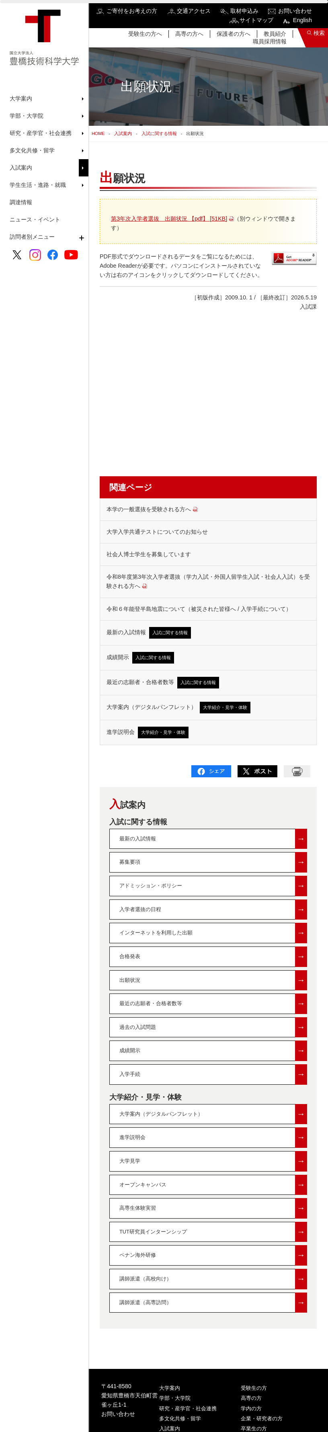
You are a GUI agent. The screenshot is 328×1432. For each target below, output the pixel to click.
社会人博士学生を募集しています (149, 554)
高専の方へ (189, 34)
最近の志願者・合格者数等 (163, 682)
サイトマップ (256, 20)
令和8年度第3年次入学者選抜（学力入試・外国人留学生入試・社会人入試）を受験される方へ (208, 581)
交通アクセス (194, 11)
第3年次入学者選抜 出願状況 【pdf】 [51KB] (169, 218)
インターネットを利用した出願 (213, 933)
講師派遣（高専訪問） (213, 1303)
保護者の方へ (233, 34)
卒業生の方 (254, 1429)
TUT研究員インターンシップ (213, 1232)
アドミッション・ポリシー (213, 886)
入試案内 (123, 133)
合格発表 (213, 956)
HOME (98, 133)
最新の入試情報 (149, 633)
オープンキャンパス (213, 1185)
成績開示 (140, 658)
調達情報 (21, 202)
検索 (319, 33)
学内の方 (251, 1408)
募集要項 (213, 862)
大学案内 (169, 1388)
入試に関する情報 (159, 133)
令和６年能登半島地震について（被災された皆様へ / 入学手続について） (199, 609)
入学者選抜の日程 (213, 909)
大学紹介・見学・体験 (145, 1097)
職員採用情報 (270, 41)
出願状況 (213, 980)
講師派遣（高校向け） (213, 1279)
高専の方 (251, 1398)
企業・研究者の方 (262, 1419)
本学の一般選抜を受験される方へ (152, 509)
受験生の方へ (145, 34)
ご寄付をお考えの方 (132, 11)
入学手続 (213, 1074)
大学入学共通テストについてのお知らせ (157, 532)
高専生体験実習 (213, 1208)
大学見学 (213, 1161)
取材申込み (244, 11)
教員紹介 (275, 34)
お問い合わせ (295, 11)
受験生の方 (254, 1388)
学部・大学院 (175, 1398)
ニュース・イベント (35, 219)
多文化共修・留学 (180, 1419)
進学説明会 (148, 732)
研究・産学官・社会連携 (188, 1408)
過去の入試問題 (213, 1027)
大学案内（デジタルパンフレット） (178, 707)
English (302, 20)
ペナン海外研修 (213, 1255)
